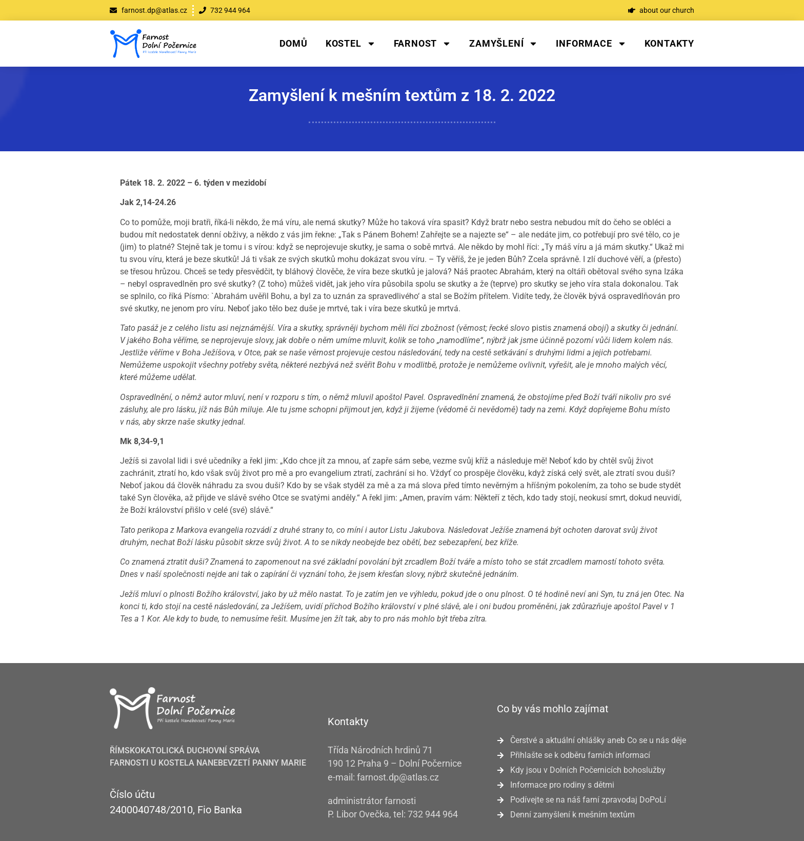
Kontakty (669, 43)
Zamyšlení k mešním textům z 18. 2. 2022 (402, 95)
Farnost (423, 43)
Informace (591, 43)
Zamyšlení (503, 43)
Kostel (351, 43)
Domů (293, 43)
